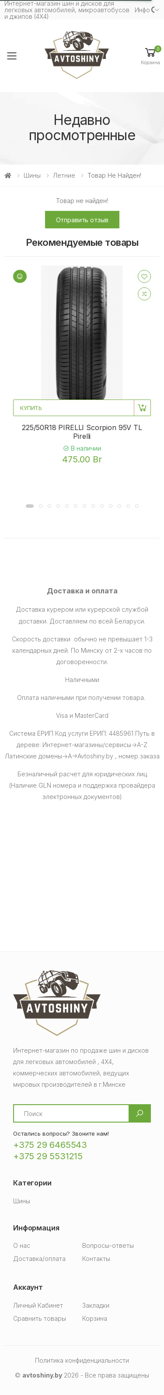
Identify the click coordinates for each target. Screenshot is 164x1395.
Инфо (142, 10)
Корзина (94, 1318)
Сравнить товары (39, 1318)
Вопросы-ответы (108, 1245)
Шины (32, 175)
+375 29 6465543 (50, 1145)
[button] (150, 55)
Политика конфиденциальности (82, 1360)
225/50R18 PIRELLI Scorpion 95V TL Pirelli (82, 432)
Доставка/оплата (39, 1258)
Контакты (96, 1258)
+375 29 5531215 (48, 1156)
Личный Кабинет (38, 1305)
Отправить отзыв (82, 220)
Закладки (95, 1305)
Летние (64, 175)
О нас (21, 1245)
